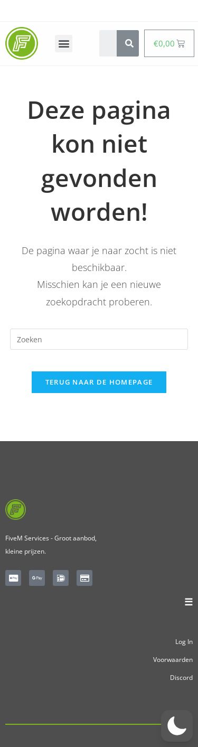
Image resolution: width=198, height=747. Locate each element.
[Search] (130, 43)
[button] (63, 43)
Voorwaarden (173, 659)
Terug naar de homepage (99, 382)
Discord (181, 677)
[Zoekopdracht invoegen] (99, 339)
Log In (184, 641)
